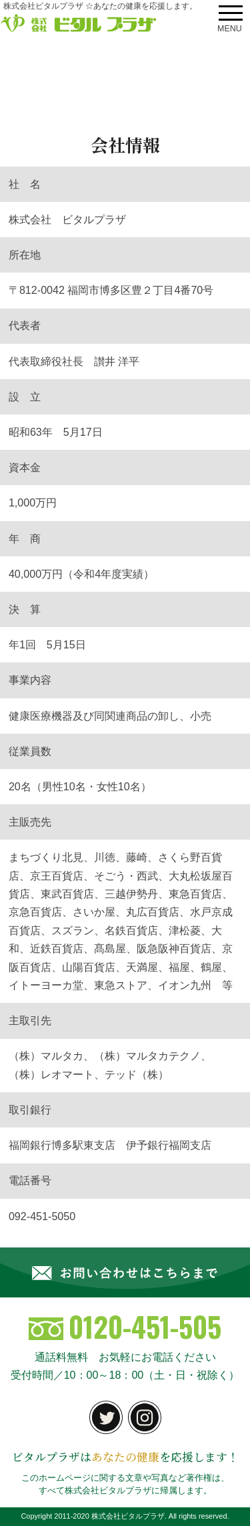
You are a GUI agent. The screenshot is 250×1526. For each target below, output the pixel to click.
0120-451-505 (125, 1326)
